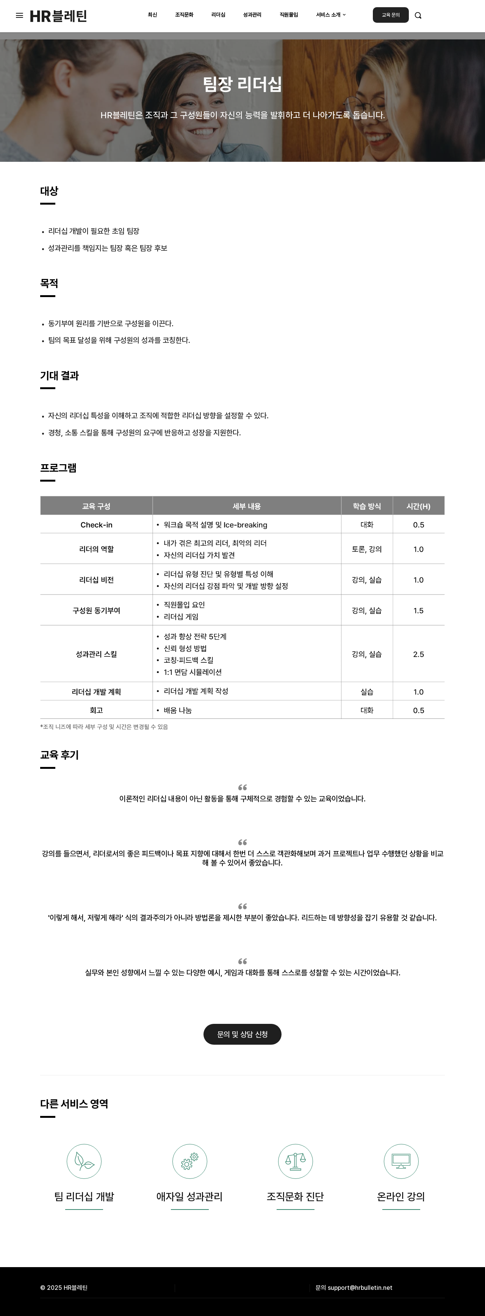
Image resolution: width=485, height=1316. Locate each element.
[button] (418, 15)
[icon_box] (84, 1183)
